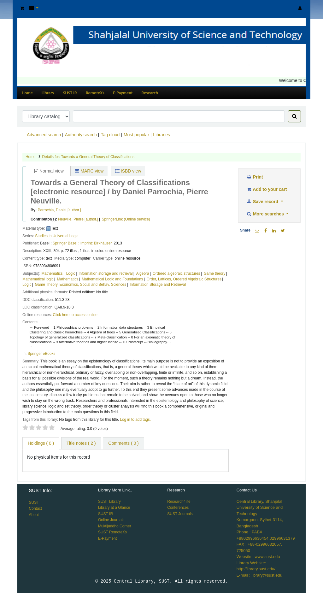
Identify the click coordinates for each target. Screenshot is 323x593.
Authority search (81, 134)
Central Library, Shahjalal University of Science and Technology (260, 507)
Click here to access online (75, 315)
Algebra (142, 273)
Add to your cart (266, 189)
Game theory (215, 273)
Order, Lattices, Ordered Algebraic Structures (184, 279)
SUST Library (109, 501)
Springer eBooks (42, 353)
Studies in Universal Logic (56, 236)
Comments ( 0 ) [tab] (123, 443)
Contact (35, 508)
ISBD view (128, 170)
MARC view (89, 170)
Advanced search (44, 134)
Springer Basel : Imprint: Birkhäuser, (83, 243)
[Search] (294, 116)
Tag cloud (110, 134)
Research (150, 93)
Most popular (136, 134)
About (34, 515)
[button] (22, 8)
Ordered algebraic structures (176, 273)
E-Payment (123, 93)
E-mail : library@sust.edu (259, 575)
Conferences (178, 507)
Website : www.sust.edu (258, 556)
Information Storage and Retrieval (158, 284)
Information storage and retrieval (105, 273)
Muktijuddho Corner (114, 526)
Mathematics (51, 273)
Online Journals (111, 520)
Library (48, 93)
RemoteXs (95, 93)
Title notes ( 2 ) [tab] (81, 443)
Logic (70, 273)
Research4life (178, 501)
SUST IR (70, 93)
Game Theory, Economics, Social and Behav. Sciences (80, 284)
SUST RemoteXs (112, 532)
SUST (34, 502)
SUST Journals (179, 514)
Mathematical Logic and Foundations (112, 279)
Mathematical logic (37, 279)
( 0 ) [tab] (41, 443)
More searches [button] (265, 213)
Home (27, 93)
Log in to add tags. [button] (135, 419)
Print (254, 176)
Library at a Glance (114, 507)
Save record (262, 201)
